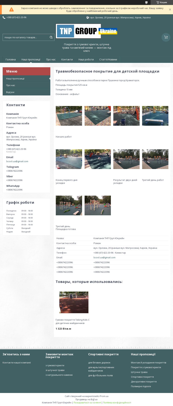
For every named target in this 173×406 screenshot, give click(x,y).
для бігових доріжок (99, 362)
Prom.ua (104, 396)
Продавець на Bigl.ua (86, 399)
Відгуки (10, 92)
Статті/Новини (108, 59)
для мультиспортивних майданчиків (101, 369)
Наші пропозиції (30, 59)
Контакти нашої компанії (17, 362)
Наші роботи (86, 59)
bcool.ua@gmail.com (17, 161)
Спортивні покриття (142, 376)
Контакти (67, 59)
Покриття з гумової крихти (146, 367)
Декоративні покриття (144, 381)
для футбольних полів (100, 375)
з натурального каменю (59, 374)
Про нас (51, 59)
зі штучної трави (55, 370)
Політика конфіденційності (117, 402)
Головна (10, 59)
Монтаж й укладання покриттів (148, 362)
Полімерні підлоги (141, 386)
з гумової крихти (55, 365)
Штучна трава (139, 372)
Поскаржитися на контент (87, 402)
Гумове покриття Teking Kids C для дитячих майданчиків (73, 321)
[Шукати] (51, 37)
